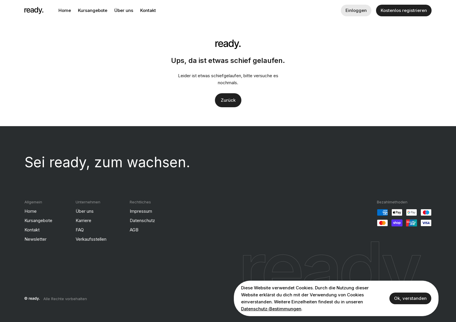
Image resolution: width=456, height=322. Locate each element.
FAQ (80, 230)
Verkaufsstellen (91, 239)
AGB (134, 230)
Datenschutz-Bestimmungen (271, 309)
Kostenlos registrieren (404, 10)
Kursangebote (92, 10)
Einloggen (356, 10)
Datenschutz (142, 220)
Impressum (141, 211)
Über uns (123, 10)
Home (64, 10)
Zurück (228, 100)
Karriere (83, 220)
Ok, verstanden (410, 298)
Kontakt (148, 10)
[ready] (33, 10)
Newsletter (35, 239)
